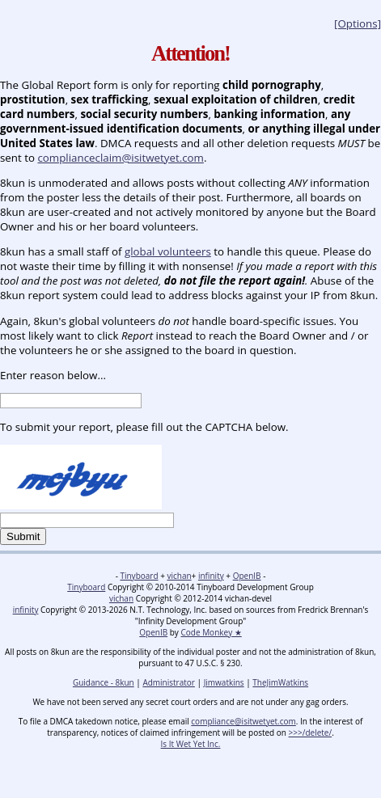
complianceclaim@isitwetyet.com (120, 157)
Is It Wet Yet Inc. (191, 743)
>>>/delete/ (310, 732)
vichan (179, 575)
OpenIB (247, 575)
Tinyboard (139, 575)
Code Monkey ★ (210, 632)
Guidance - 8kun (103, 682)
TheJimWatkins (280, 682)
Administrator (168, 682)
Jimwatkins (224, 682)
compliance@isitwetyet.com (243, 721)
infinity (211, 575)
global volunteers (168, 251)
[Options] (357, 23)
